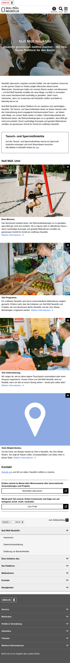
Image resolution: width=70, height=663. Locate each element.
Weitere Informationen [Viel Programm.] (41, 310)
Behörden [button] (6, 616)
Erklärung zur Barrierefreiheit (16, 551)
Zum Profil (32, 507)
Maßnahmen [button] (7, 573)
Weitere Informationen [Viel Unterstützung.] (11, 385)
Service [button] (5, 609)
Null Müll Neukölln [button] (10, 530)
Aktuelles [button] (6, 631)
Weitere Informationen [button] (12, 645)
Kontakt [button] (5, 580)
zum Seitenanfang (57, 520)
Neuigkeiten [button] (7, 587)
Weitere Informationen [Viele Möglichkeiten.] (23, 458)
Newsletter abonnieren (32, 491)
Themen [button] (5, 638)
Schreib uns (6, 472)
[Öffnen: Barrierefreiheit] (54, 9)
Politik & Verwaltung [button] (11, 624)
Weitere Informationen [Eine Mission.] (11, 235)
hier (37, 147)
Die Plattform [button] (8, 566)
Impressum (8, 537)
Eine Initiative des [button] (10, 559)
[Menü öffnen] (66, 9)
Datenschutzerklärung (13, 544)
